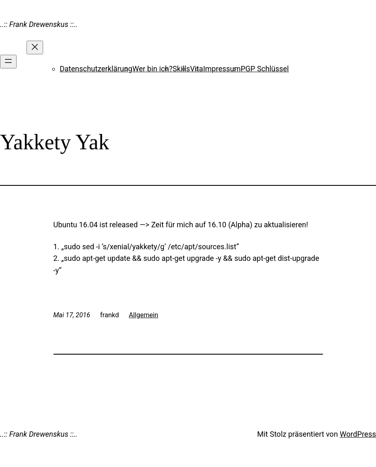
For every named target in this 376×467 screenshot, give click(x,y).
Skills (181, 68)
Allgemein (143, 315)
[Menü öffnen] (8, 61)
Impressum (222, 68)
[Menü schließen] (35, 47)
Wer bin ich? (152, 68)
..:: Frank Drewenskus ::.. (39, 24)
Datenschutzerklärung (96, 68)
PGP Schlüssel (264, 68)
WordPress (358, 434)
